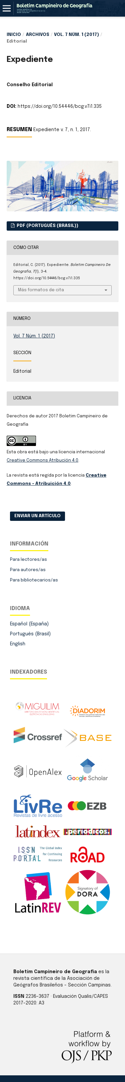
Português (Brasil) (30, 634)
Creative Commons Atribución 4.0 (42, 460)
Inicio (14, 35)
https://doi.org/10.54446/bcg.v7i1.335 (60, 106)
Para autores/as (28, 570)
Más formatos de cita (41, 290)
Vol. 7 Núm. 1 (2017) (76, 35)
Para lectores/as (28, 559)
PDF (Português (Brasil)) (47, 226)
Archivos (37, 35)
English (17, 644)
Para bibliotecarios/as (34, 580)
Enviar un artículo (37, 516)
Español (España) (29, 624)
